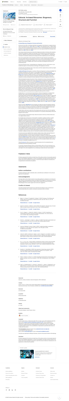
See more (45, 32)
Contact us (52, 375)
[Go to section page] (9, 18)
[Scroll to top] (59, 397)
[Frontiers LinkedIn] (12, 390)
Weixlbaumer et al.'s (40, 122)
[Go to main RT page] (9, 33)
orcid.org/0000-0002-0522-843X (25, 330)
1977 (31, 46)
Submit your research (33, 1)
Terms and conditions (35, 397)
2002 (39, 101)
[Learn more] (37, 357)
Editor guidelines (9, 377)
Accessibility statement (44, 397)
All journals (19, 1)
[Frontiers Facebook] (6, 390)
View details (52, 36)
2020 (37, 98)
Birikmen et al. (39, 81)
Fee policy (8, 379)
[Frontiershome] (5, 1)
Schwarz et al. (39, 95)
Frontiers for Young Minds (41, 375)
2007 (51, 121)
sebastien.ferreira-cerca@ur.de (42, 328)
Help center (52, 371)
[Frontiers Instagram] (15, 390)
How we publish (24, 377)
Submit (51, 377)
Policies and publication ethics (11, 375)
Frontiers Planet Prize (40, 377)
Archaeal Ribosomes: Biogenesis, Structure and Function (30, 43)
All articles (25, 1)
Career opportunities (54, 379)
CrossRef (30, 202)
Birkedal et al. (29, 104)
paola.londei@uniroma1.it (43, 331)
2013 (38, 46)
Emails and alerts (53, 373)
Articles (22, 371)
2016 (34, 95)
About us (12, 1)
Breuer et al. (21, 74)
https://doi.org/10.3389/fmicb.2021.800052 (31, 14)
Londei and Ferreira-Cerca (24, 71)
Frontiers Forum (39, 371)
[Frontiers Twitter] (9, 390)
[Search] (60, 1)
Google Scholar (36, 202)
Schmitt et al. (25, 136)
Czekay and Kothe (49, 73)
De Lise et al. (24, 142)
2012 (46, 101)
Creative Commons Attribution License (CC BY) (33, 322)
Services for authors (9, 373)
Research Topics (24, 373)
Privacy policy (27, 397)
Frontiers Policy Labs (40, 373)
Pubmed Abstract (23, 202)
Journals (23, 375)
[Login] (65, 1)
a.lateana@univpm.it (28, 331)
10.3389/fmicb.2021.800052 (46, 285)
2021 (32, 50)
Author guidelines (9, 371)
